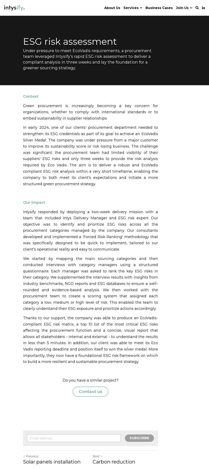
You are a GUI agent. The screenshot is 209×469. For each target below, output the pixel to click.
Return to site (34, 444)
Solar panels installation (52, 431)
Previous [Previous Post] (31, 426)
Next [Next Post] (111, 426)
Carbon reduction (128, 431)
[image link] (14, 7)
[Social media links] (203, 8)
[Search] (197, 8)
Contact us (104, 360)
